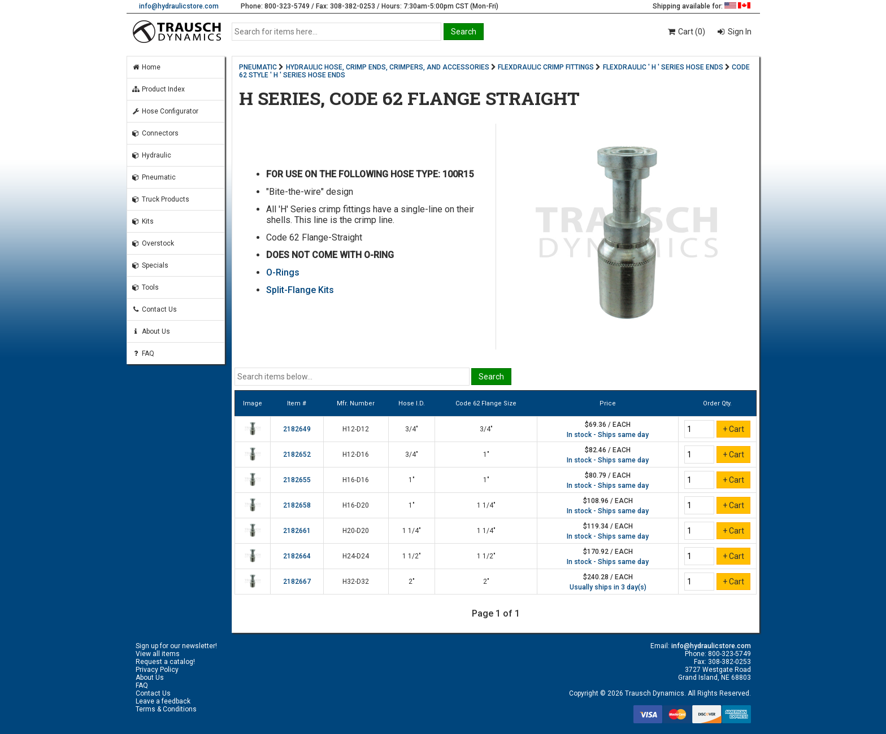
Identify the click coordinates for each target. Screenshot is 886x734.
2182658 (297, 505)
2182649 (297, 429)
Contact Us (154, 309)
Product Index (158, 89)
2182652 (297, 454)
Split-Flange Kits (300, 290)
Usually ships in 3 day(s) (608, 587)
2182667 (297, 582)
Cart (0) (685, 31)
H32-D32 (355, 582)
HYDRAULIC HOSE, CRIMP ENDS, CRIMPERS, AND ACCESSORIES (387, 67)
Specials (150, 265)
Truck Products (160, 199)
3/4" (411, 429)
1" (486, 454)
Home (146, 67)
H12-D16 (355, 454)
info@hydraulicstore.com (179, 6)
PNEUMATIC (258, 67)
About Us (151, 331)
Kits (143, 221)
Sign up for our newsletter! (176, 646)
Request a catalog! (165, 662)
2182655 (297, 480)
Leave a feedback (163, 701)
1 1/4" (486, 505)
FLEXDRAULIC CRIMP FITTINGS (546, 67)
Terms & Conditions (166, 709)
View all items (158, 654)
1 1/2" (411, 556)
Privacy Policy (157, 670)
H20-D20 (355, 531)
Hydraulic (151, 155)
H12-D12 (355, 429)
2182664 (297, 556)
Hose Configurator (165, 111)
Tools (145, 287)
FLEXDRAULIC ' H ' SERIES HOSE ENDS (663, 67)
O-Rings (282, 272)
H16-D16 (355, 480)
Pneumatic (154, 177)
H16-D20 (355, 505)
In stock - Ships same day (608, 435)
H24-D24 (355, 556)
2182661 (297, 531)
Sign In (739, 31)
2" (412, 582)
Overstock (153, 243)
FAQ (143, 353)
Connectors (155, 133)
